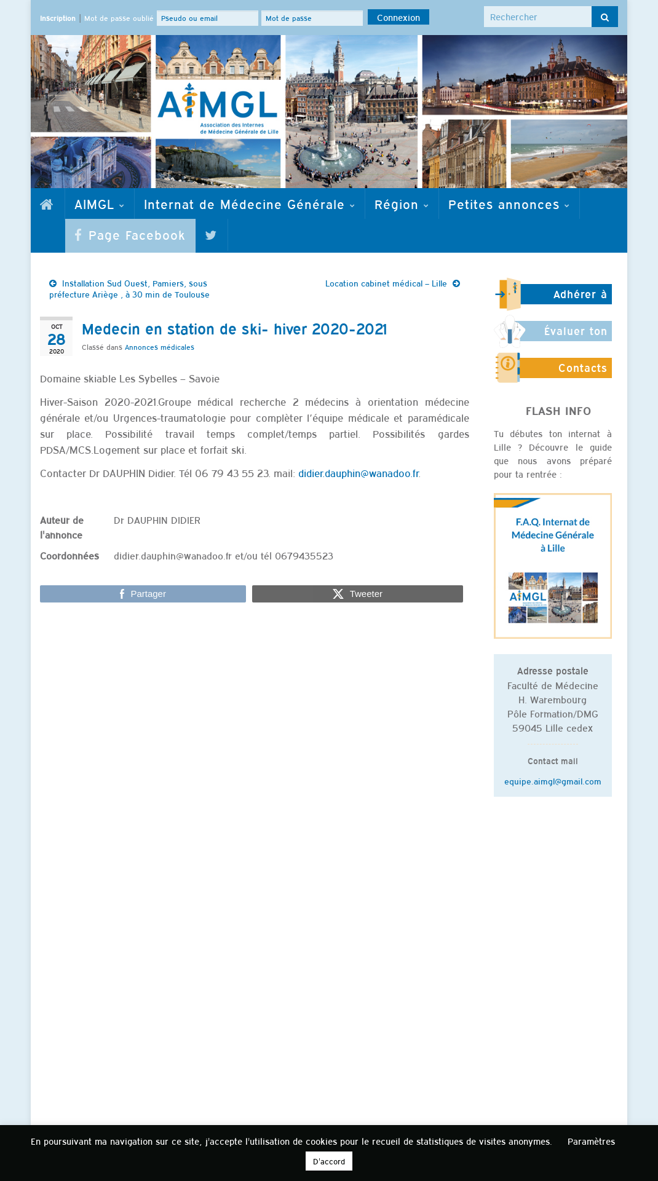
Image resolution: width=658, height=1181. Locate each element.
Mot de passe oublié (119, 18)
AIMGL (99, 203)
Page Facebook (130, 234)
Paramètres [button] (591, 1141)
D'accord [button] (329, 1161)
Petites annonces (509, 203)
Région (402, 203)
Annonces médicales (159, 347)
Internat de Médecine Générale (249, 203)
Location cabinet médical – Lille (386, 282)
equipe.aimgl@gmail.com (552, 780)
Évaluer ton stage (576, 336)
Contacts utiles (583, 373)
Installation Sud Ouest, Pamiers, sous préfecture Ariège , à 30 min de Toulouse (129, 288)
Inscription (58, 18)
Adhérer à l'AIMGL (580, 299)
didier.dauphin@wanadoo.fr (358, 473)
